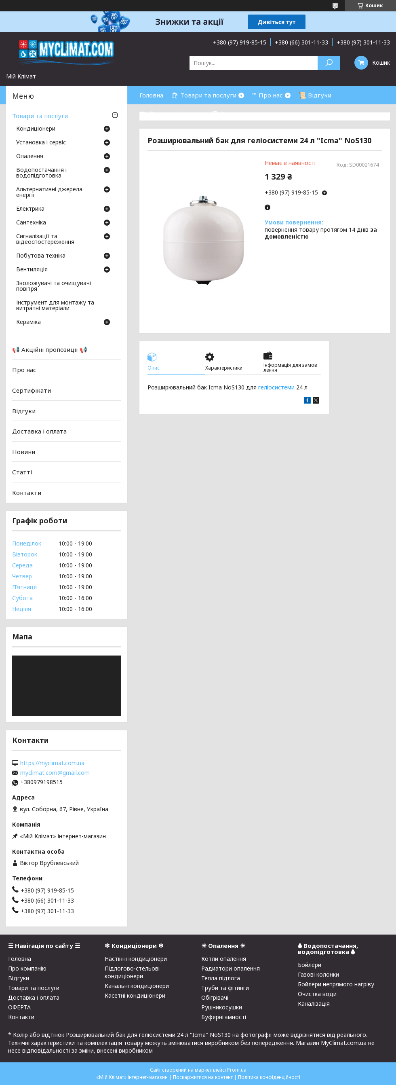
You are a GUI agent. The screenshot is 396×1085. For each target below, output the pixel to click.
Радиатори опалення (230, 968)
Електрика (30, 209)
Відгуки (24, 410)
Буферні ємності (223, 1017)
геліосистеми (276, 387)
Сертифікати (31, 390)
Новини (23, 452)
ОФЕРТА (19, 1007)
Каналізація (314, 1003)
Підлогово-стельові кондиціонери (132, 972)
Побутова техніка (40, 256)
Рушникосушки (221, 1007)
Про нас (24, 370)
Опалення (29, 156)
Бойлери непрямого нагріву (336, 984)
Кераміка (28, 322)
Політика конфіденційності (269, 1077)
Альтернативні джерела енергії (49, 192)
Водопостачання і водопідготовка (41, 173)
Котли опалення (223, 958)
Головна (151, 95)
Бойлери (309, 965)
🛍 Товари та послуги (203, 95)
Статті (22, 472)
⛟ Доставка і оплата (171, 113)
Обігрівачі (214, 997)
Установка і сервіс (41, 143)
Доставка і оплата (39, 431)
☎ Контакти (230, 113)
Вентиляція (32, 269)
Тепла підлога (220, 978)
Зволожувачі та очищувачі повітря (53, 286)
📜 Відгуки (315, 95)
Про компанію (27, 968)
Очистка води (317, 994)
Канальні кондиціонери (137, 986)
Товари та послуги (40, 116)
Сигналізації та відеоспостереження (45, 239)
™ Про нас (267, 95)
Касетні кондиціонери (135, 995)
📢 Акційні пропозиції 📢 (49, 349)
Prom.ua (236, 1069)
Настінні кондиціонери (136, 958)
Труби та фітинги (225, 988)
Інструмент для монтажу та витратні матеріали (55, 306)
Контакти (26, 493)
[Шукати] (329, 63)
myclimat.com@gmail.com (55, 772)
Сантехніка (31, 223)
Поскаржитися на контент (203, 1077)
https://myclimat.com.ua (52, 763)
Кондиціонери (35, 129)
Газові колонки (318, 974)
